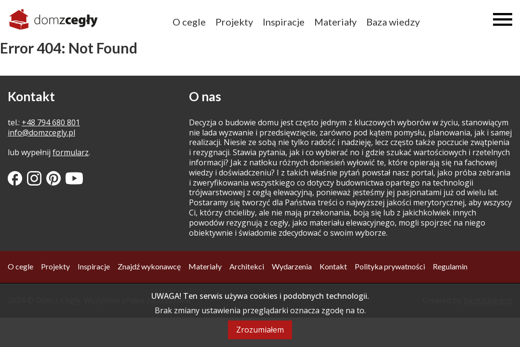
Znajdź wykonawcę (149, 266)
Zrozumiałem (260, 329)
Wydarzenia (292, 266)
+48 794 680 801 (51, 122)
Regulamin (450, 266)
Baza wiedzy (393, 21)
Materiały (335, 21)
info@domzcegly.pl (41, 132)
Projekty (234, 21)
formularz (71, 152)
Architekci (246, 266)
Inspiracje (284, 21)
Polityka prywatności (390, 266)
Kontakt (333, 266)
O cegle (189, 21)
